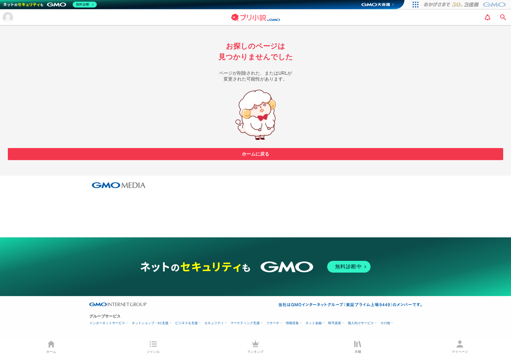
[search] (503, 17)
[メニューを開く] (8, 17)
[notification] (487, 17)
